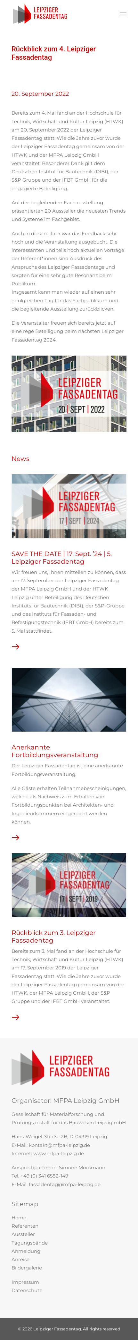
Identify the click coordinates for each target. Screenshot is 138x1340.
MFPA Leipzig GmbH (86, 1100)
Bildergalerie (27, 1268)
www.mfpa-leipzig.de (58, 1153)
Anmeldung (26, 1251)
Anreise (20, 1259)
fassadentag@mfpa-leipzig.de (65, 1184)
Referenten (25, 1226)
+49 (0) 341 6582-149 (44, 1176)
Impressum (25, 1282)
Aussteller (23, 1234)
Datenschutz (27, 1290)
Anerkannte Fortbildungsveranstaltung (46, 751)
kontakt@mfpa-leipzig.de (59, 1145)
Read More (21, 649)
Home (19, 1218)
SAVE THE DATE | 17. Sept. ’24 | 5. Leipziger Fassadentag (53, 557)
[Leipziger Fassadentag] (40, 14)
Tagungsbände (30, 1243)
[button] (123, 14)
